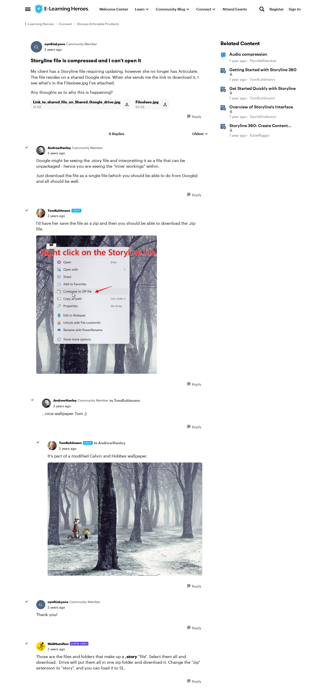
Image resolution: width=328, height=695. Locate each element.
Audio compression (248, 54)
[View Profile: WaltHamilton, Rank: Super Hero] (40, 646)
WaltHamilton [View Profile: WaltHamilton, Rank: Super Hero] (58, 644)
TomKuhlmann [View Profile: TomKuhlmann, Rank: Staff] (59, 210)
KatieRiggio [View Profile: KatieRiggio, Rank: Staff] (259, 135)
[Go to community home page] (62, 9)
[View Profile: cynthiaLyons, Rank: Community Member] (36, 46)
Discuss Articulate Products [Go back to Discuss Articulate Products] (98, 24)
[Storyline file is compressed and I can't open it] (56, 153)
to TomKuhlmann (125, 400)
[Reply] (194, 116)
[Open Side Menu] (28, 9)
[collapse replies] (26, 147)
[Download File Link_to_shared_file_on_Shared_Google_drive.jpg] (127, 104)
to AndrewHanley (109, 443)
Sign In (295, 9)
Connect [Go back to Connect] (65, 24)
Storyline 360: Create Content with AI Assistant (258, 125)
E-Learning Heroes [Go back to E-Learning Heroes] (39, 24)
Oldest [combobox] (200, 133)
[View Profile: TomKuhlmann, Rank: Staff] (40, 213)
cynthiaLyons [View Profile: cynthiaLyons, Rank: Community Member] (54, 44)
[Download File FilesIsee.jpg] (165, 104)
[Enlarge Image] (119, 304)
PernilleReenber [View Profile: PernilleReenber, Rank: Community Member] (263, 61)
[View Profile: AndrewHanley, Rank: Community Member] (40, 150)
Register (276, 9)
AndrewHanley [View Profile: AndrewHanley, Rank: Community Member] (59, 148)
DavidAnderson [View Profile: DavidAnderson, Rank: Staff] (263, 116)
